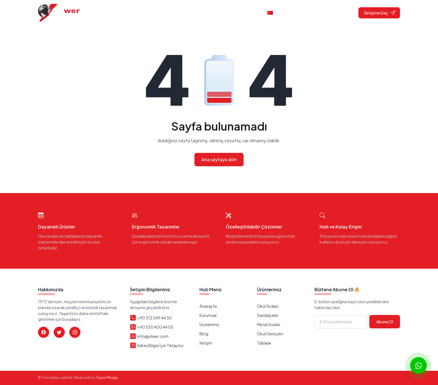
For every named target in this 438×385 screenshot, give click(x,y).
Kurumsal (207, 315)
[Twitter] (59, 332)
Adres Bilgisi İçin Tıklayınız (160, 345)
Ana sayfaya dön (219, 159)
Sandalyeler (267, 315)
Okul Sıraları (267, 306)
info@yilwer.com (152, 336)
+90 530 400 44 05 (155, 326)
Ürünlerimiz (209, 324)
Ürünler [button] (219, 13)
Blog (203, 333)
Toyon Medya (107, 378)
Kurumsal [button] (187, 13)
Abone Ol (384, 321)
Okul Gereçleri (270, 333)
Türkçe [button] (278, 13)
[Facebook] (43, 332)
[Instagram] (74, 332)
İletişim (249, 13)
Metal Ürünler (268, 324)
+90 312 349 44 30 (154, 317)
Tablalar (264, 342)
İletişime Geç (379, 13)
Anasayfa (157, 13)
